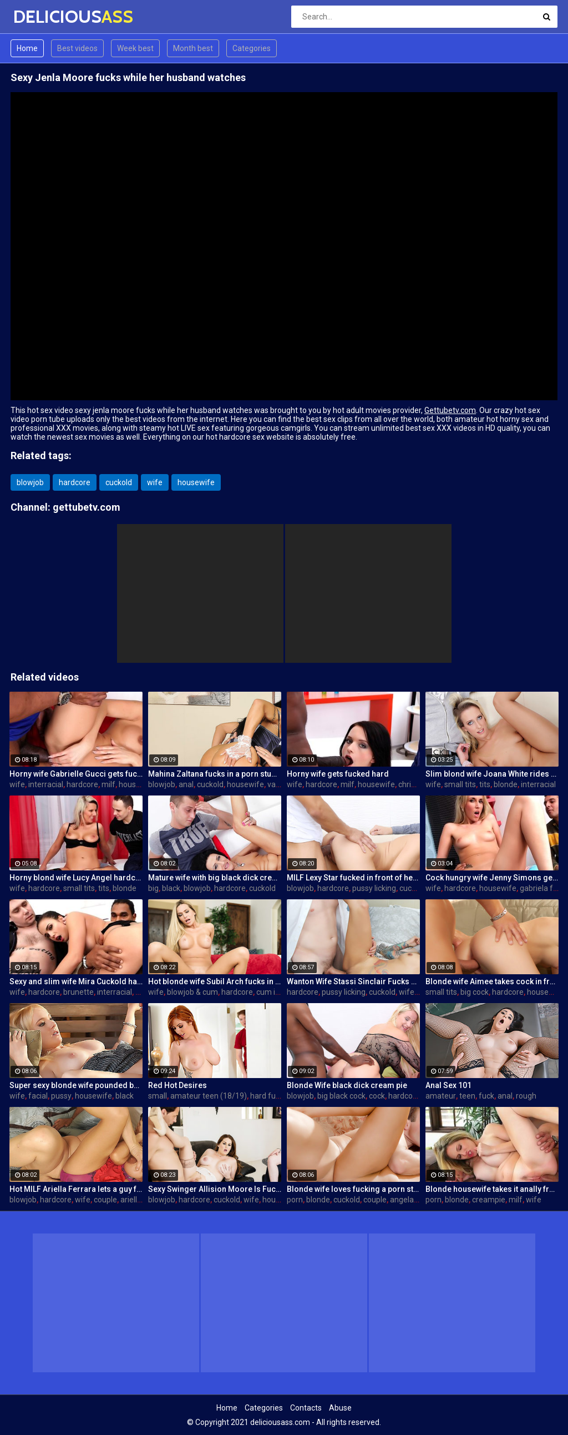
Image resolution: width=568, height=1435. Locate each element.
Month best (193, 48)
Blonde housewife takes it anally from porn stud (492, 1189)
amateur (440, 1095)
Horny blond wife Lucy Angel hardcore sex (76, 877)
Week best (135, 48)
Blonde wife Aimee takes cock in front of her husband (492, 981)
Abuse (340, 1407)
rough (526, 1095)
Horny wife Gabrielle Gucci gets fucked (76, 773)
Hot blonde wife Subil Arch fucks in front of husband (214, 981)
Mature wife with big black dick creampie (214, 877)
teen (467, 1095)
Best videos (77, 48)
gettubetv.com (86, 507)
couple (105, 1199)
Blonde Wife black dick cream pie (347, 1085)
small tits (460, 784)
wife (155, 482)
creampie (488, 1199)
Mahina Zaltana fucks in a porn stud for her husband (214, 773)
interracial (45, 784)
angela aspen (413, 1199)
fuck (486, 1095)
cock (377, 1095)
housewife (196, 482)
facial (38, 1095)
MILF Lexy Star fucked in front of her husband (353, 877)
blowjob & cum (192, 992)
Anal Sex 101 (448, 1085)
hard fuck (266, 1095)
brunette (78, 992)
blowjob (30, 482)
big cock (474, 992)
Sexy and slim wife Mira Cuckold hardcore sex (76, 981)
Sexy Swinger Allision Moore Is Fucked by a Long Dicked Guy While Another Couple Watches (214, 1189)
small (157, 1095)
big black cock (341, 1095)
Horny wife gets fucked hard (338, 773)
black (171, 888)
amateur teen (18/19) (208, 1095)
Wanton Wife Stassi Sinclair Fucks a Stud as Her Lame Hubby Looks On (353, 981)
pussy (61, 1095)
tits (484, 784)
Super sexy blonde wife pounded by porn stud (76, 1085)
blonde (506, 784)
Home (27, 48)
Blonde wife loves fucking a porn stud (353, 1189)
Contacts (306, 1407)
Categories (251, 48)
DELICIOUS (42, 16)
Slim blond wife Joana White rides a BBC (492, 773)
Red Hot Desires (177, 1085)
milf (108, 784)
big (153, 888)
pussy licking (374, 888)
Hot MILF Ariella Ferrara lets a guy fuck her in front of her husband (76, 1189)
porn (295, 1199)
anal (186, 784)
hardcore (74, 482)
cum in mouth (280, 992)
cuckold (118, 482)
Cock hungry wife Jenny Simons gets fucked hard (492, 877)
